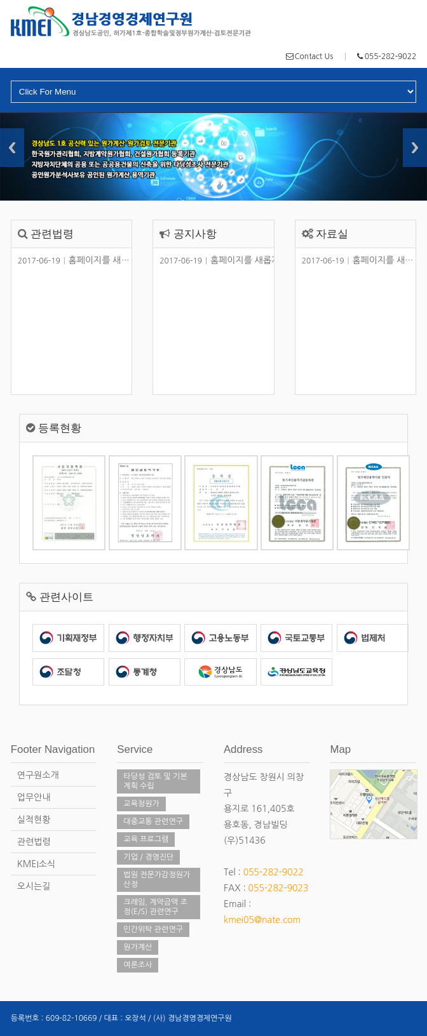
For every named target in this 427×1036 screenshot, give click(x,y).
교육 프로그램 (145, 839)
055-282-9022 (390, 56)
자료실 (332, 234)
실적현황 (34, 819)
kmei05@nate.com (262, 919)
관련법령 (52, 234)
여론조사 (137, 965)
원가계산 (137, 947)
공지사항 (195, 234)
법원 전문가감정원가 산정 (156, 879)
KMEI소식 (36, 864)
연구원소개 (38, 775)
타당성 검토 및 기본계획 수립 (155, 781)
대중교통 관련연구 (153, 821)
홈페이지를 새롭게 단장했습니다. (105, 260)
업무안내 (34, 797)
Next (415, 147)
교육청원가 (141, 803)
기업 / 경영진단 (148, 857)
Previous (12, 147)
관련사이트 (66, 597)
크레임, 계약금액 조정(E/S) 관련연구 (155, 906)
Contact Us (314, 56)
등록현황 (59, 428)
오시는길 (34, 886)
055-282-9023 (278, 888)
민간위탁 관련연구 (153, 929)
